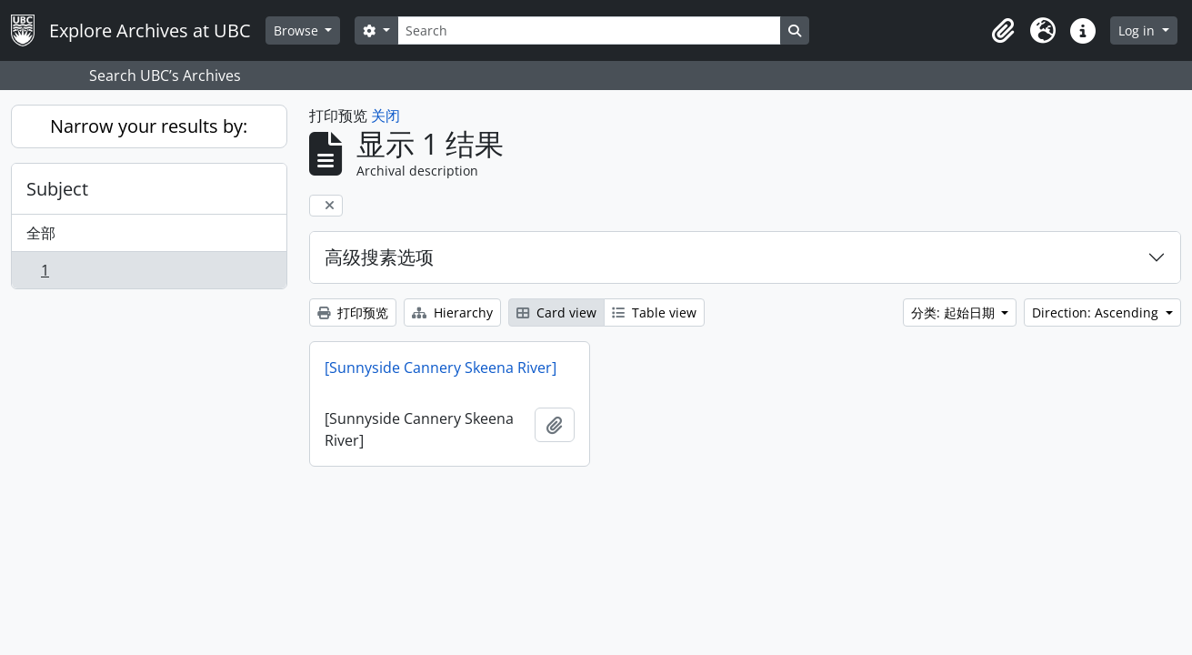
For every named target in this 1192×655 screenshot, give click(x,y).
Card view (556, 312)
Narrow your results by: (148, 126)
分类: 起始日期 (954, 312)
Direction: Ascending (1097, 312)
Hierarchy (452, 312)
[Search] (589, 30)
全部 (40, 233)
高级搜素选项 (379, 257)
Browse (298, 30)
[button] (1003, 31)
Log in (1138, 30)
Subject (57, 188)
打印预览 (352, 312)
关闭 (385, 116)
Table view (654, 312)
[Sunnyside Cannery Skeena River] (440, 368)
